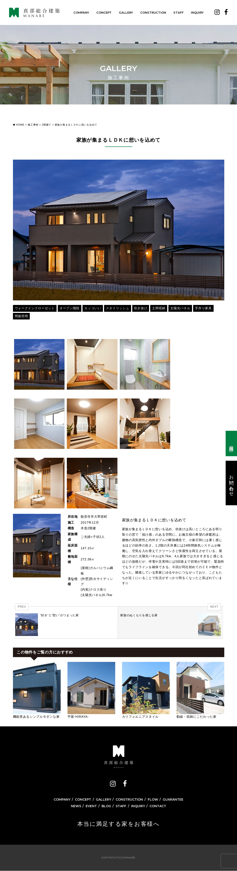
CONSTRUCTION (153, 12)
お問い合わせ (231, 483)
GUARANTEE (173, 799)
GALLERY (126, 12)
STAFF (178, 12)
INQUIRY (197, 12)
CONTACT (158, 806)
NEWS (76, 806)
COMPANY (81, 12)
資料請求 (231, 443)
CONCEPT (104, 12)
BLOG (106, 806)
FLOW (153, 799)
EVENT (91, 806)
